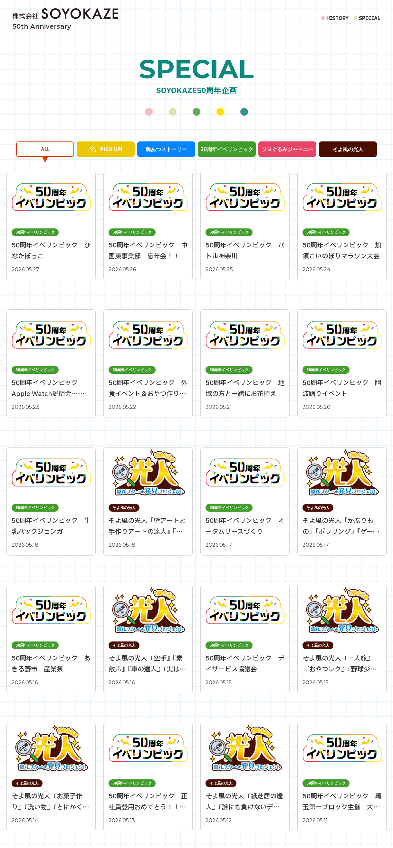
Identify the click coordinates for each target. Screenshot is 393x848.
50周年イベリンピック (226, 149)
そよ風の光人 (347, 149)
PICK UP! (111, 149)
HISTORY (337, 18)
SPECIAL (369, 18)
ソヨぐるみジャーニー (287, 149)
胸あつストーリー (166, 149)
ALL (45, 149)
